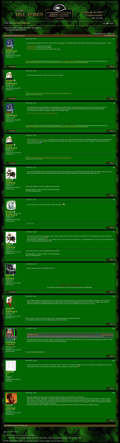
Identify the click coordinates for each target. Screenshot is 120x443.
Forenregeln (110, 23)
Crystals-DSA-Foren (10, 28)
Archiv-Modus (43, 438)
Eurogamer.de (31, 46)
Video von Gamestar (42, 139)
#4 (114, 135)
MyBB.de (37, 441)
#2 (114, 71)
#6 (114, 199)
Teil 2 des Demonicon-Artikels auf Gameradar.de (42, 113)
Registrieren (25, 23)
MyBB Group (60, 441)
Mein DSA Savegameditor (33, 191)
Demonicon (35, 28)
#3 (114, 103)
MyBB (47, 441)
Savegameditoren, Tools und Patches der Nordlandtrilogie (42, 189)
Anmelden (17, 23)
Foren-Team (12, 438)
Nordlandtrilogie (26, 438)
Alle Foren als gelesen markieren (58, 438)
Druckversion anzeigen (12, 431)
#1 (114, 38)
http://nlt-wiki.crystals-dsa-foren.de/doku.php (48, 61)
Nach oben (35, 438)
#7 (114, 232)
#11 (113, 360)
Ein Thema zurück (11, 425)
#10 (113, 328)
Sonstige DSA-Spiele (24, 28)
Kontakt (18, 438)
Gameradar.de (31, 49)
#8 (114, 264)
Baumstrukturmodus (110, 35)
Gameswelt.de (31, 47)
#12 (113, 393)
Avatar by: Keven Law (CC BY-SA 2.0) (34, 94)
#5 (114, 167)
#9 (114, 296)
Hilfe (104, 23)
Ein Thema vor (22, 425)
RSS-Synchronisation (74, 438)
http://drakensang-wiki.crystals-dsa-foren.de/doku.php (91, 61)
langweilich (63, 318)
